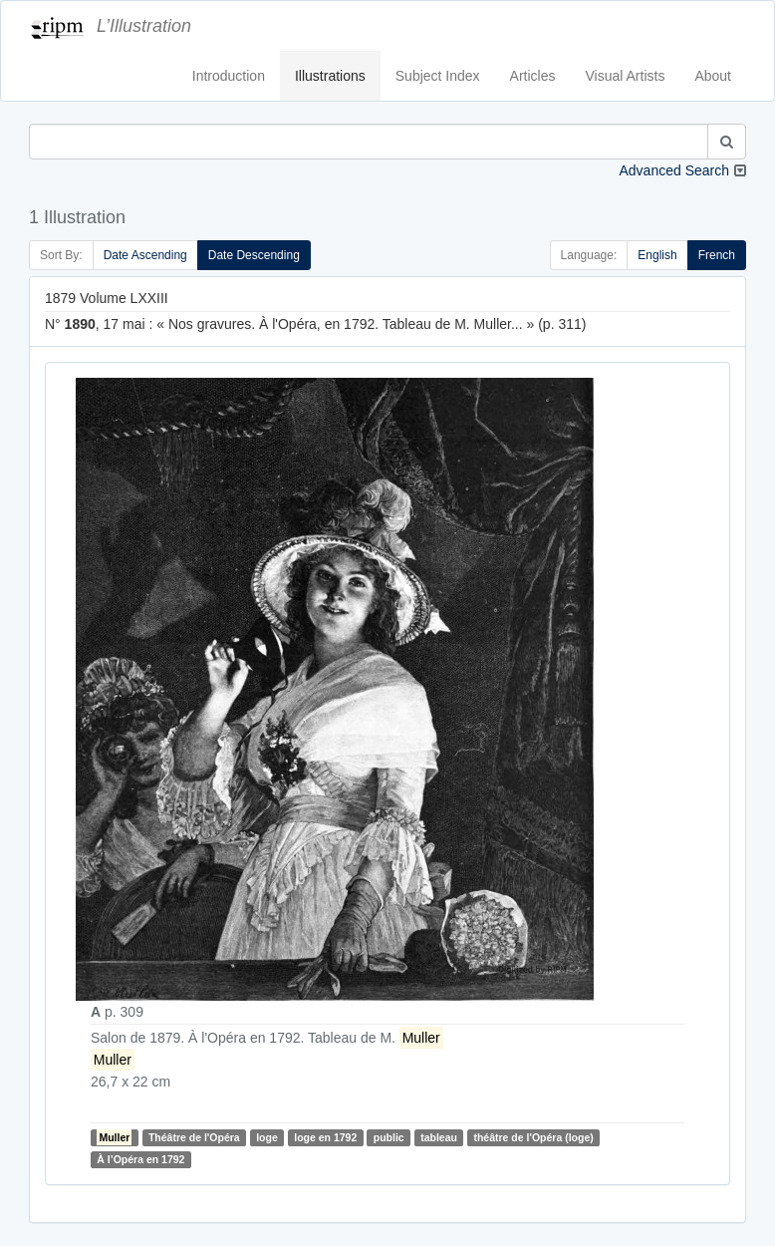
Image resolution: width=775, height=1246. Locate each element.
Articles (533, 76)
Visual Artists (625, 76)
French (716, 255)
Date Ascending (145, 255)
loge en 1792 (325, 1137)
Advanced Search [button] (674, 170)
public (389, 1137)
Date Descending (254, 255)
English (657, 255)
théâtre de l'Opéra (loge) (533, 1137)
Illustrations (330, 76)
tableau (438, 1137)
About (712, 76)
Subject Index (437, 76)
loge (267, 1137)
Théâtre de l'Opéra (194, 1137)
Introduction (228, 76)
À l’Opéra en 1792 (140, 1159)
